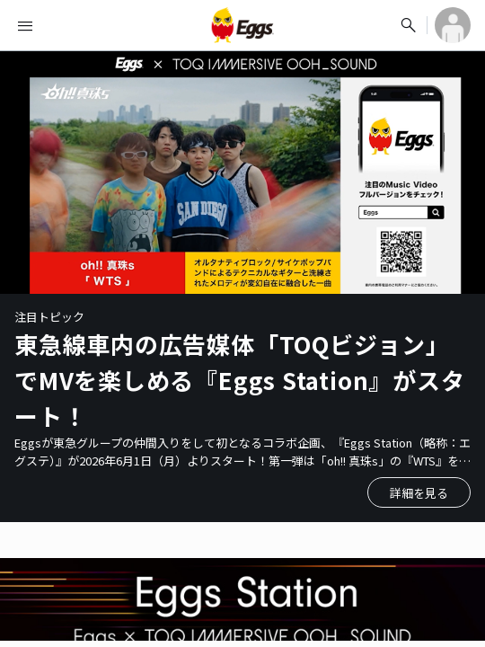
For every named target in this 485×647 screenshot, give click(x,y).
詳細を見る (419, 492)
